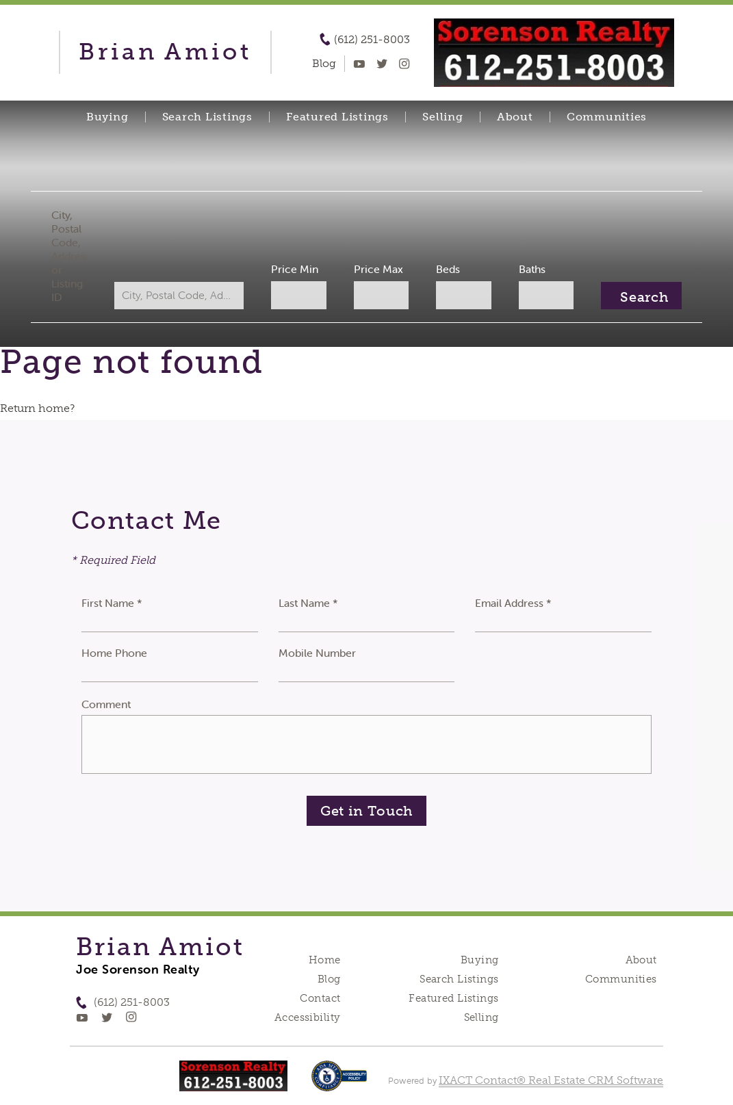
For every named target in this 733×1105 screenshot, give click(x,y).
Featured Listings (337, 117)
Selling (442, 117)
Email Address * (513, 603)
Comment (106, 704)
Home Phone (114, 653)
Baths (528, 269)
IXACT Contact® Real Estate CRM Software (551, 1080)
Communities (607, 117)
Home (325, 960)
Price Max (377, 269)
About (515, 117)
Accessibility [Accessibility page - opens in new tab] (307, 1017)
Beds (446, 269)
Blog (329, 979)
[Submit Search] (635, 295)
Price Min (296, 269)
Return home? (37, 408)
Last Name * (308, 603)
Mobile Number (317, 653)
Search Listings (207, 117)
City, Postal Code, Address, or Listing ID (74, 256)
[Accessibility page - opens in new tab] (339, 1082)
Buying (107, 117)
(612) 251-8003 (372, 39)
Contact (320, 998)
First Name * (111, 603)
